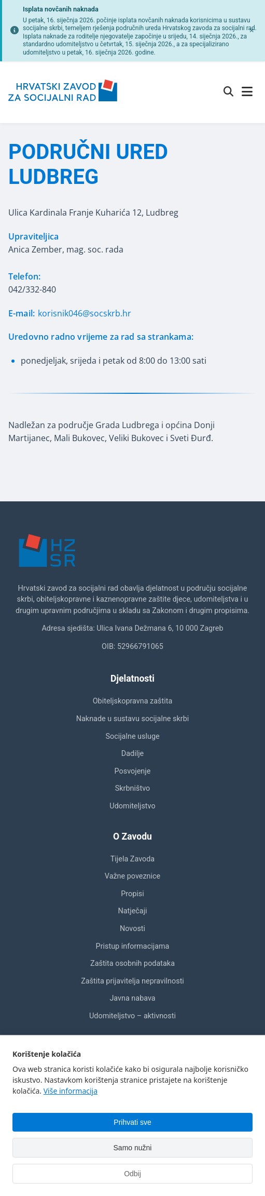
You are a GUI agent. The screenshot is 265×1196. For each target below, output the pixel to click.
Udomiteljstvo (132, 806)
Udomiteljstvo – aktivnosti (132, 1016)
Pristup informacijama (133, 946)
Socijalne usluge (132, 736)
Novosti (132, 928)
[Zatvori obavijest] (251, 30)
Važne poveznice (132, 876)
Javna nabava (132, 998)
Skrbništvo (132, 788)
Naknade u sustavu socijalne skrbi (132, 718)
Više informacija (70, 1091)
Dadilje (132, 753)
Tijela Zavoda (132, 859)
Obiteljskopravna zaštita (133, 701)
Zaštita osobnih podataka (132, 963)
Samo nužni (133, 1148)
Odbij (132, 1174)
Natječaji (132, 911)
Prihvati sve (132, 1122)
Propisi (132, 893)
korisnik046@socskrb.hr (84, 313)
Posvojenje (133, 771)
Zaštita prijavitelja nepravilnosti (132, 981)
